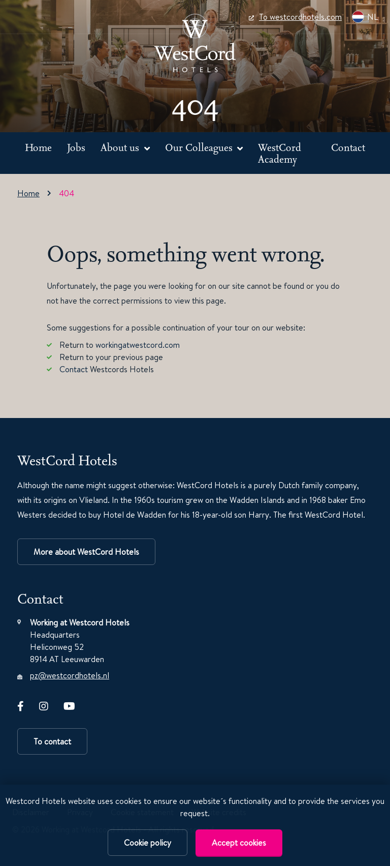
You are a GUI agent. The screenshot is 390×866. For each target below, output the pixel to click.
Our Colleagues (200, 147)
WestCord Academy (279, 153)
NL (365, 17)
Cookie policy (147, 842)
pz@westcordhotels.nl (69, 675)
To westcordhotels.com (295, 17)
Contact (348, 147)
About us (121, 147)
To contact (52, 741)
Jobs (76, 147)
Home (38, 147)
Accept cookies (239, 842)
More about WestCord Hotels (86, 551)
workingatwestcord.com (137, 344)
